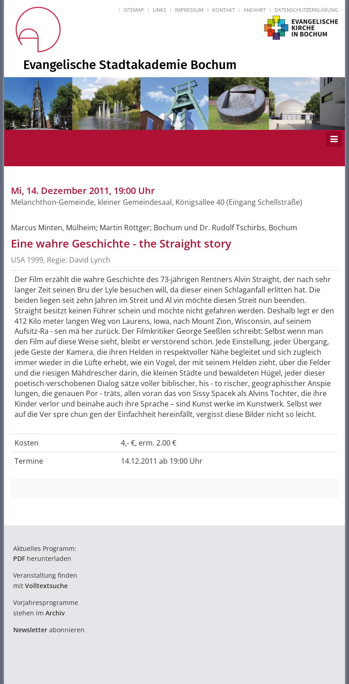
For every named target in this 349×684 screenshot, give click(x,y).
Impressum (189, 9)
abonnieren (49, 629)
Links (159, 9)
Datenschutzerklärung (306, 9)
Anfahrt (255, 9)
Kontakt (223, 9)
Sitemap (134, 9)
